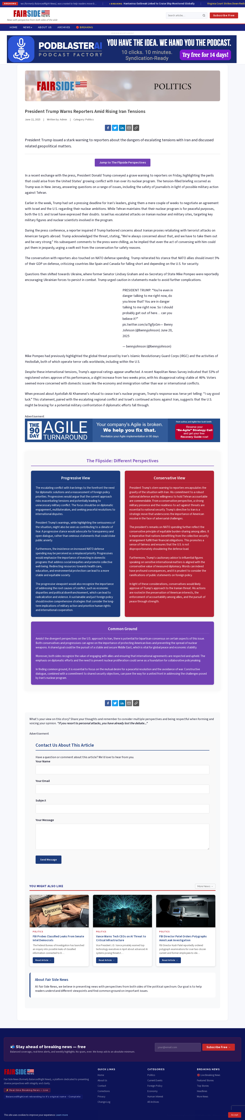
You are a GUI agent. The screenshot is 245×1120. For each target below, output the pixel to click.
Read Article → (43, 960)
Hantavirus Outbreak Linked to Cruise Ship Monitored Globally (155, 3)
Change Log (104, 1102)
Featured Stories (205, 1080)
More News (202, 1096)
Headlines (202, 1091)
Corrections (104, 1091)
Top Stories (203, 1086)
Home (13, 27)
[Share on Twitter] (115, 128)
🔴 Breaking (84, 27)
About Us (45, 27)
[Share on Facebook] (108, 128)
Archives (63, 27)
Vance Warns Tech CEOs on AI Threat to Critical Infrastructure (121, 938)
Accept (234, 1115)
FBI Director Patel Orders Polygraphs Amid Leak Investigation (183, 938)
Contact (102, 1086)
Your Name (43, 761)
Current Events (154, 1080)
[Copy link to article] (136, 128)
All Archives (153, 1102)
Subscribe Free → (219, 1047)
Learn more (62, 1115)
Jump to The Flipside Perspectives (122, 162)
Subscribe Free (224, 15)
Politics (89, 119)
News (27, 27)
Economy (152, 1091)
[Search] (204, 15)
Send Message (48, 859)
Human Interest (155, 1096)
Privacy (101, 1096)
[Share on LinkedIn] (122, 128)
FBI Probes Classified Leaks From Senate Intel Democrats (58, 938)
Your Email (43, 781)
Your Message (45, 820)
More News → (205, 886)
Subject (41, 800)
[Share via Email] (129, 128)
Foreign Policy (154, 1086)
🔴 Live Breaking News (208, 1075)
